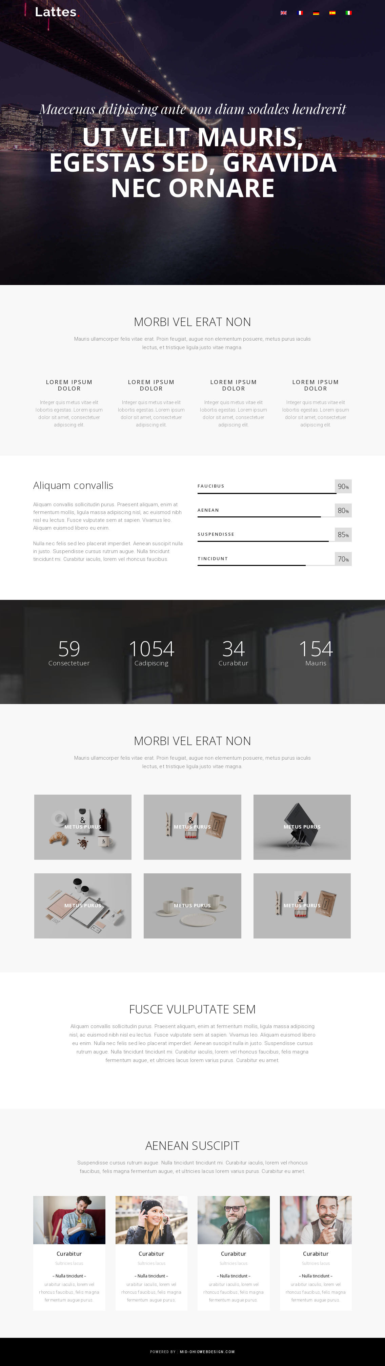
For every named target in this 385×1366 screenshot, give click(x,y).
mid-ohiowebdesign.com (207, 1352)
